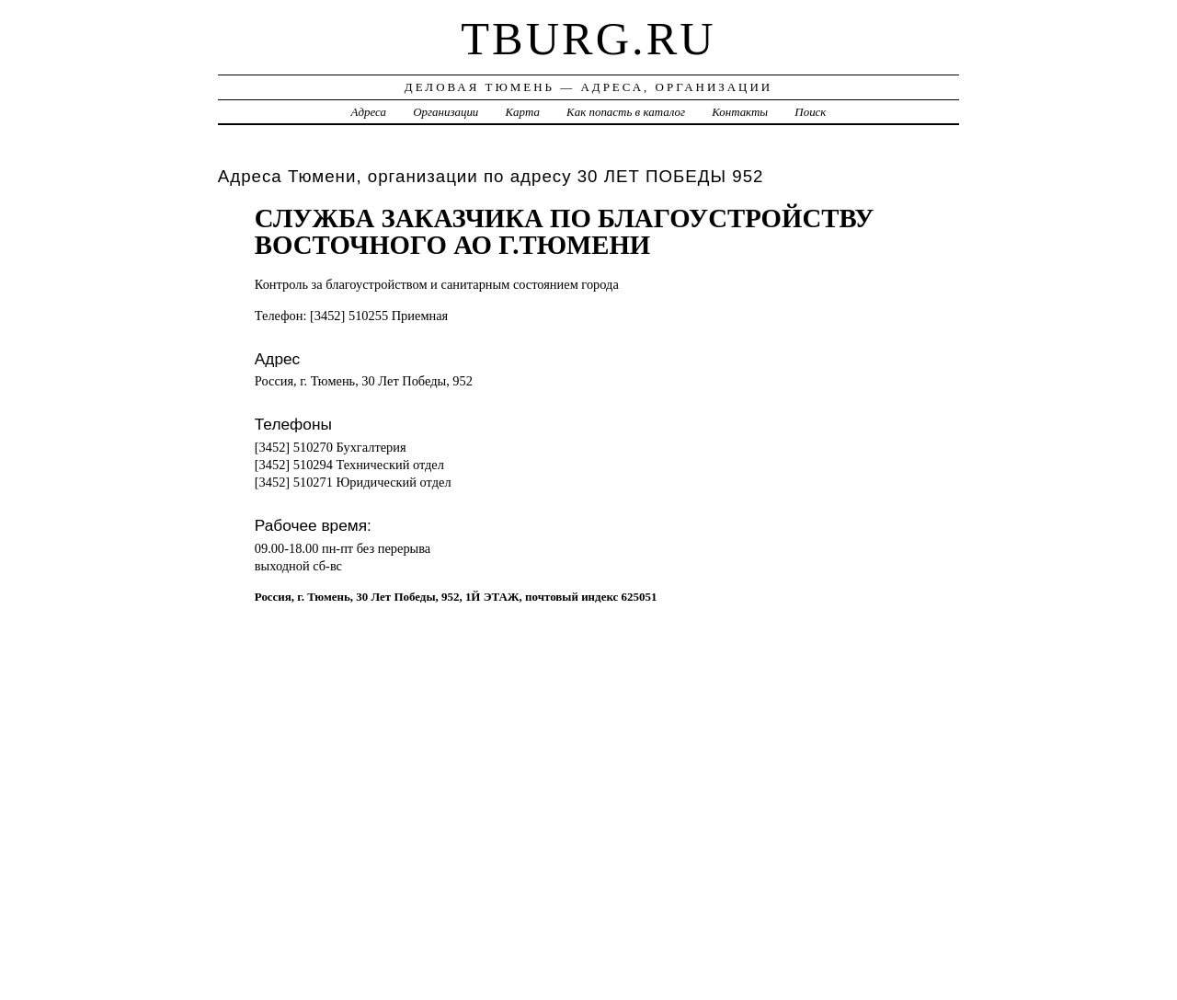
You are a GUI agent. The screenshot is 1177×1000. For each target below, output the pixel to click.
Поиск (810, 112)
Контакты (740, 112)
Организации (445, 112)
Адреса (368, 112)
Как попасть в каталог (625, 112)
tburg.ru (588, 38)
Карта (523, 112)
